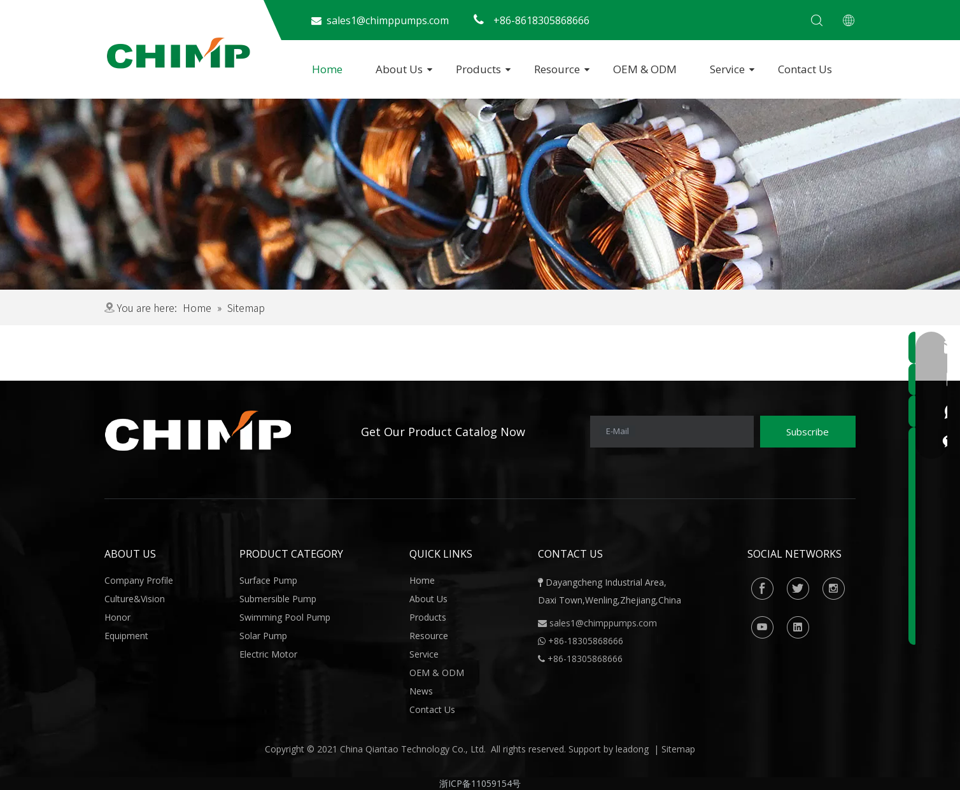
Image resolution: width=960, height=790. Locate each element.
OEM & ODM (645, 69)
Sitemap (678, 749)
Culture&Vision (134, 599)
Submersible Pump (277, 599)
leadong (632, 749)
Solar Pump (263, 636)
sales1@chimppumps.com (603, 623)
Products (478, 69)
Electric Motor (268, 654)
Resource (557, 69)
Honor (117, 617)
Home (327, 69)
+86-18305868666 (585, 658)
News (421, 691)
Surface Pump (268, 580)
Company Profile (138, 580)
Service (727, 69)
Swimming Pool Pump (284, 617)
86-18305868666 (588, 641)
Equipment (126, 636)
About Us (399, 69)
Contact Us (805, 69)
